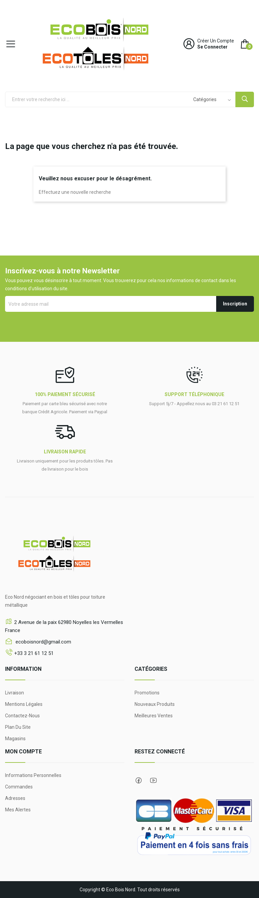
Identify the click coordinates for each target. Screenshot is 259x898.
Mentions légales (23, 704)
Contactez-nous (22, 715)
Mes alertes (18, 809)
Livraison (14, 692)
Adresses (15, 798)
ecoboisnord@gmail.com (42, 642)
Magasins (15, 738)
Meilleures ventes (154, 715)
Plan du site (18, 727)
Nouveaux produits (155, 704)
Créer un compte (215, 40)
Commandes (19, 786)
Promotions (147, 692)
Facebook (139, 780)
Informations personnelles (33, 775)
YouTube (153, 780)
